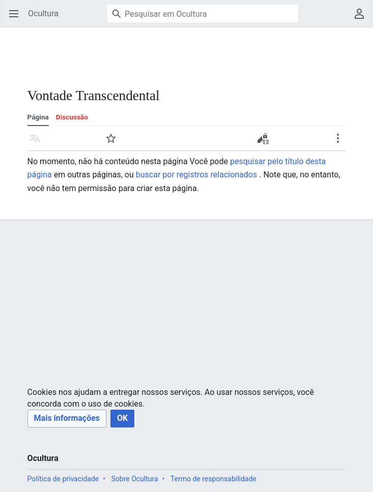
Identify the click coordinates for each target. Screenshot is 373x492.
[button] (66, 418)
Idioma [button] (38, 143)
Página (38, 117)
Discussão (72, 117)
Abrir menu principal (17, 18)
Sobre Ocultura (134, 479)
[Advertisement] (185, 51)
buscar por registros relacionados (196, 174)
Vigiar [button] (114, 143)
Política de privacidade (63, 479)
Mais (341, 143)
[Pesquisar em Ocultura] (202, 14)
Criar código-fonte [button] (265, 141)
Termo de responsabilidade (213, 479)
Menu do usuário (362, 18)
